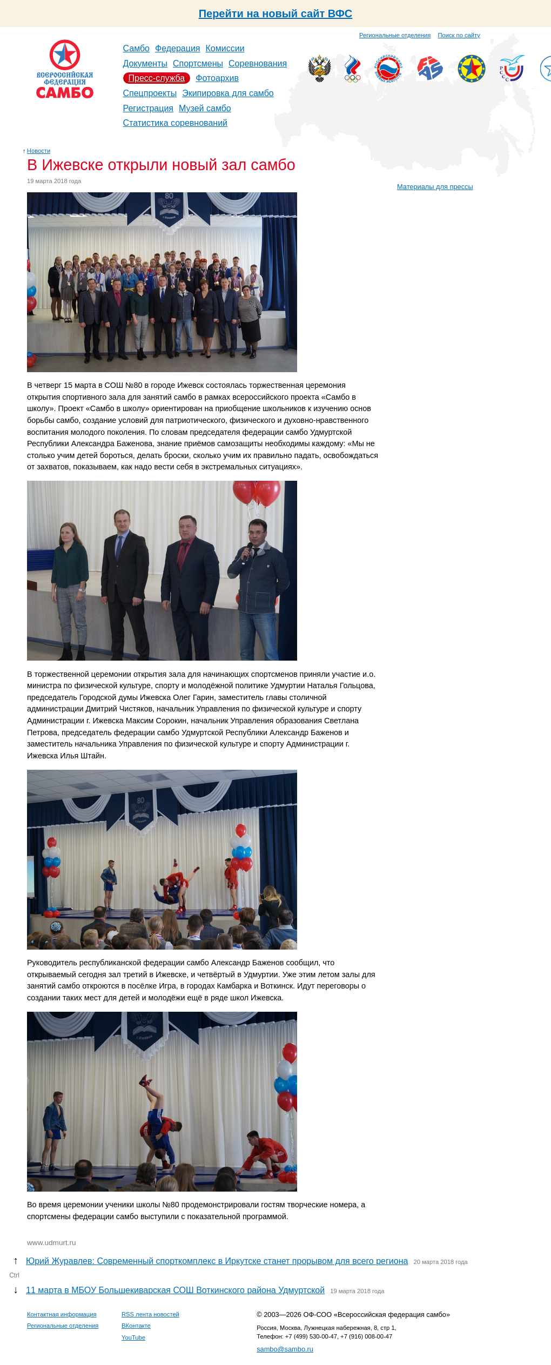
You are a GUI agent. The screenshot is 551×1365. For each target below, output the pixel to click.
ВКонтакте (136, 1325)
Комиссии (225, 48)
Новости (38, 150)
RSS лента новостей (150, 1314)
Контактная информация (62, 1314)
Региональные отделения (395, 35)
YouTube (133, 1337)
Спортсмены (198, 63)
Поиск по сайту (459, 35)
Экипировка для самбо (228, 93)
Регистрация (148, 108)
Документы (145, 63)
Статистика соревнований (175, 122)
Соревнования (258, 63)
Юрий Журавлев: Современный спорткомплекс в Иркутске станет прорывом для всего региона (217, 1261)
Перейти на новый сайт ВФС (276, 13)
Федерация (177, 48)
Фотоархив (217, 78)
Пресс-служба (157, 78)
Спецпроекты (150, 93)
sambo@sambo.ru (285, 1349)
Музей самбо (205, 108)
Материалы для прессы (435, 187)
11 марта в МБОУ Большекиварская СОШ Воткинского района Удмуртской (175, 1290)
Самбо (136, 48)
